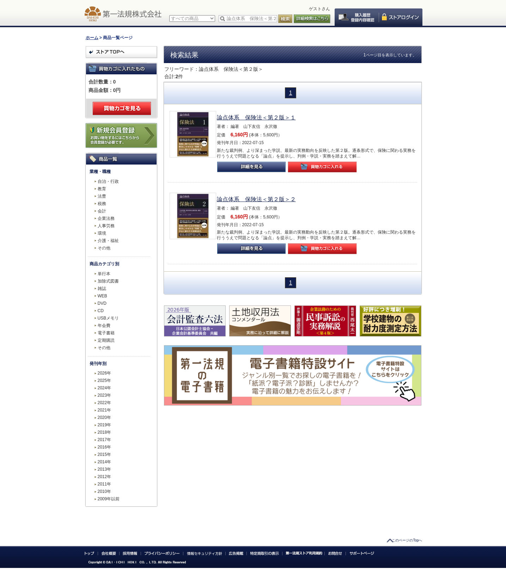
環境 (102, 233)
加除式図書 (108, 281)
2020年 (104, 417)
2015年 (104, 454)
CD (101, 310)
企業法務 (106, 218)
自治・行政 (108, 181)
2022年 (104, 402)
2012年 (104, 476)
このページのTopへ (407, 540)
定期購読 (106, 340)
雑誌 (102, 288)
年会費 (104, 325)
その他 (104, 248)
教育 (102, 188)
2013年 (104, 469)
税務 (102, 203)
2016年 (104, 447)
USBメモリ (108, 318)
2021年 (104, 410)
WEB (102, 295)
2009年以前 (109, 498)
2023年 (104, 395)
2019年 (104, 424)
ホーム (92, 37)
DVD (102, 303)
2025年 (104, 380)
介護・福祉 (108, 240)
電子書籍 (106, 332)
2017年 (104, 439)
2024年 (104, 387)
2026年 (104, 373)
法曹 (102, 196)
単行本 (104, 273)
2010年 (104, 491)
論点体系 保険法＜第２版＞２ (256, 199)
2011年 (104, 484)
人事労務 (106, 225)
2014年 (104, 461)
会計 (102, 211)
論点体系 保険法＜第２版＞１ (256, 117)
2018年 (104, 432)
